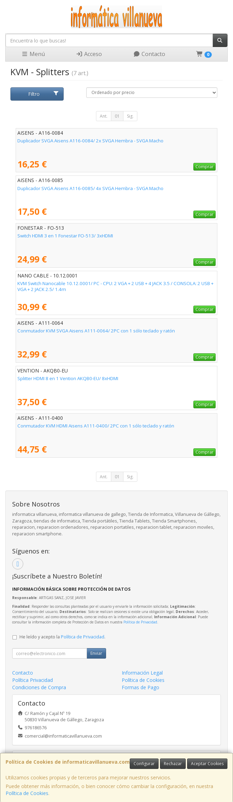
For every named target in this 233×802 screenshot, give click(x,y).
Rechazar (173, 763)
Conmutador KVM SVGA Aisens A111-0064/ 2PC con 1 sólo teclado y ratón (96, 331)
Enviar (96, 653)
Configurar (144, 763)
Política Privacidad (32, 680)
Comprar (204, 167)
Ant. (103, 116)
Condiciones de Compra (39, 687)
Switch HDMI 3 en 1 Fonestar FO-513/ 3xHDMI (65, 236)
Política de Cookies (27, 793)
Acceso (89, 54)
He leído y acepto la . (62, 637)
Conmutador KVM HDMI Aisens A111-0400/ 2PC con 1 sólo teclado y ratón (95, 426)
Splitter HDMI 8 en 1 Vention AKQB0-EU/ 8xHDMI (67, 378)
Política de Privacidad (140, 622)
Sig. (130, 116)
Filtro (43, 94)
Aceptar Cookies (207, 763)
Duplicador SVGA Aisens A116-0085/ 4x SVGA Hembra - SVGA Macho (90, 188)
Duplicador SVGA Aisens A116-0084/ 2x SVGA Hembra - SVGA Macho (90, 140)
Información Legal (142, 672)
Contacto (149, 54)
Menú (33, 54)
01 (117, 116)
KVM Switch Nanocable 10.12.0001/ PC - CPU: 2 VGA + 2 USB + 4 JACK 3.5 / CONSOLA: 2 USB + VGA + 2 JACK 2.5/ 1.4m (115, 286)
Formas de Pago (140, 687)
